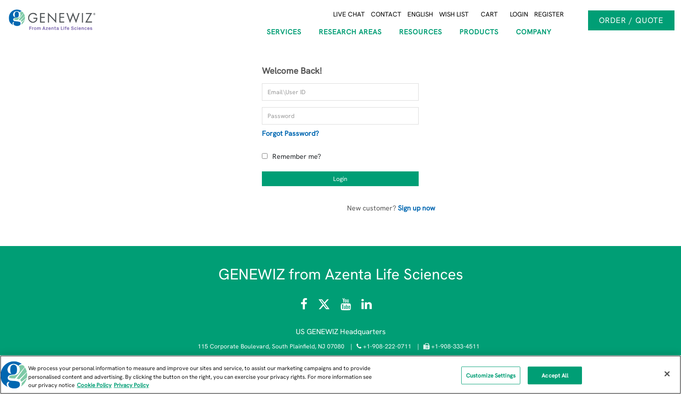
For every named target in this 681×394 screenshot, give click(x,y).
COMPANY (534, 31)
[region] (340, 374)
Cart (489, 14)
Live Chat (349, 14)
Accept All (555, 375)
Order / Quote (631, 20)
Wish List (454, 14)
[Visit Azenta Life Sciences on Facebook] (305, 306)
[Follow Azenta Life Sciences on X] (325, 306)
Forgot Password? (290, 133)
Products (479, 31)
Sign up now (416, 208)
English (420, 14)
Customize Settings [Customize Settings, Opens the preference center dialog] (491, 375)
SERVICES (284, 31)
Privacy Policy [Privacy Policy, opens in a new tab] (131, 385)
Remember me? (296, 156)
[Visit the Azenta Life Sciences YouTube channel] (345, 306)
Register (549, 14)
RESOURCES (420, 31)
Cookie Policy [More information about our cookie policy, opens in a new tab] (94, 385)
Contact (386, 14)
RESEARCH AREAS (350, 31)
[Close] (667, 373)
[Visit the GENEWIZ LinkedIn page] (366, 306)
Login (519, 14)
